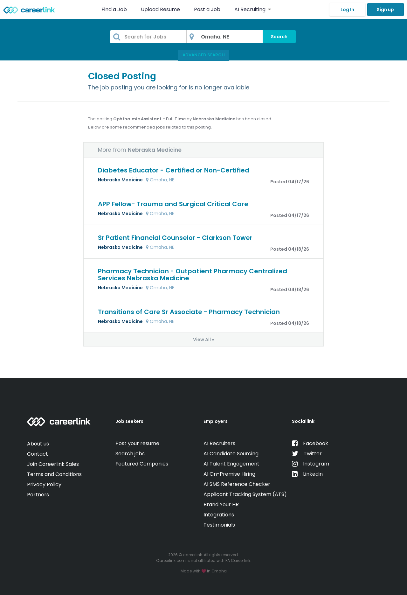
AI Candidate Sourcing (231, 453)
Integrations (219, 514)
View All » (203, 339)
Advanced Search (204, 55)
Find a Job (114, 9)
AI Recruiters (219, 443)
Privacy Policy (44, 484)
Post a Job (208, 9)
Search (279, 36)
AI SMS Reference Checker (237, 484)
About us (38, 443)
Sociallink (303, 421)
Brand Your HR (221, 504)
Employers (216, 421)
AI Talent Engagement (231, 463)
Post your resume (137, 443)
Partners (38, 494)
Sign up (385, 9)
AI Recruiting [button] (252, 9)
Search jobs (130, 453)
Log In (347, 9)
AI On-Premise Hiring (229, 474)
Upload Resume (160, 9)
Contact (37, 454)
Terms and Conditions (54, 474)
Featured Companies (141, 463)
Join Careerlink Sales (53, 464)
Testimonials (219, 524)
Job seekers (129, 421)
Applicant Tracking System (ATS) (245, 494)
